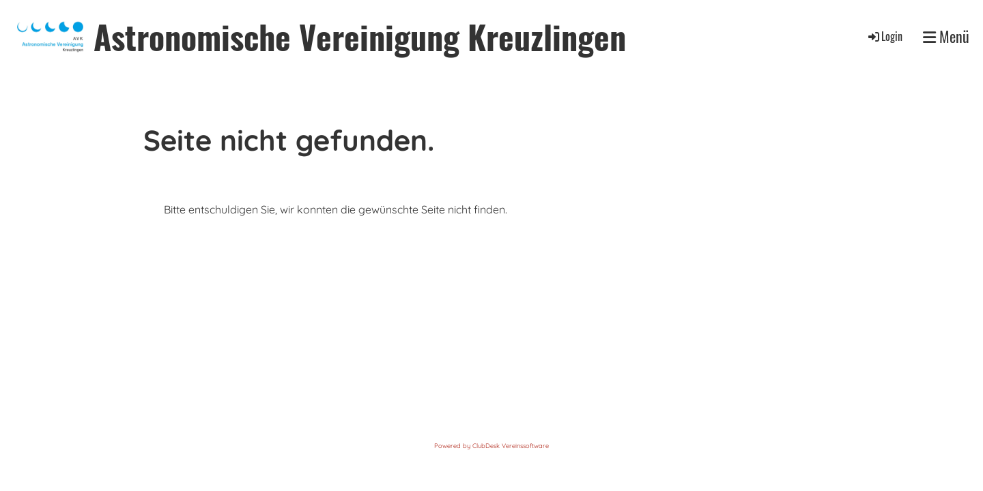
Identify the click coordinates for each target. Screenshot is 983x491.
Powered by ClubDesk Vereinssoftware (491, 445)
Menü (946, 36)
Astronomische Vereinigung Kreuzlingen (360, 36)
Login (884, 36)
